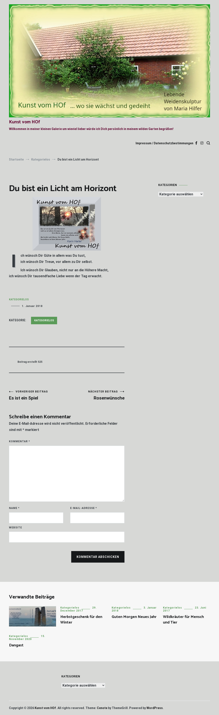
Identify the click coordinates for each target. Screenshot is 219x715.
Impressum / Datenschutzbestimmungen (164, 143)
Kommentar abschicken (98, 557)
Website (15, 527)
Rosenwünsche (95, 395)
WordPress (154, 708)
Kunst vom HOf (24, 122)
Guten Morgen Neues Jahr (134, 617)
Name (14, 508)
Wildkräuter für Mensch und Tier (183, 619)
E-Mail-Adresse (83, 508)
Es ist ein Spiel (38, 395)
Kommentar (19, 441)
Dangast (16, 645)
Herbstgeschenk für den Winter (81, 619)
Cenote (102, 708)
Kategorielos (19, 299)
